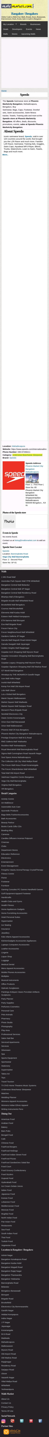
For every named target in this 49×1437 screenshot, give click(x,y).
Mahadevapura (18, 446)
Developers (17, 29)
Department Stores (9, 850)
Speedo (28, 136)
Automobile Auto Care (10, 807)
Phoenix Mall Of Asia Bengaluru (15, 730)
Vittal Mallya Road (9, 1381)
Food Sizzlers (7, 1174)
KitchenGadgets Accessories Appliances (18, 941)
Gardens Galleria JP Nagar (13, 636)
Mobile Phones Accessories (13, 972)
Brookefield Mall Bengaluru (13, 605)
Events (29, 29)
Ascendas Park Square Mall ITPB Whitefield (20, 581)
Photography (6, 1026)
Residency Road (8, 1366)
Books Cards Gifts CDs (11, 826)
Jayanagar (5, 1326)
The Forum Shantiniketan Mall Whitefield (19, 769)
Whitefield (5, 1385)
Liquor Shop (6, 956)
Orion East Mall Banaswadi (13, 722)
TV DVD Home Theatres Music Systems (18, 1085)
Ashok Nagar (7, 1255)
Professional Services (10, 1034)
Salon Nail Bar (7, 1038)
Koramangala (7, 1330)
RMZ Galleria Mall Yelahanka (14, 741)
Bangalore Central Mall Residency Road (18, 593)
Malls (5, 34)
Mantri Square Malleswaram (13, 698)
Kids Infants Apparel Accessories (15, 937)
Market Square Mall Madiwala (14, 702)
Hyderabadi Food (8, 1182)
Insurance (5, 929)
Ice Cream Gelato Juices (12, 1186)
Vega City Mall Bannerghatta (15, 557)
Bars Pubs (5, 1131)
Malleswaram (7, 1346)
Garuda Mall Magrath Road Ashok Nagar (19, 640)
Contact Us (6, 1403)
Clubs (3, 846)
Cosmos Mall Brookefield (12, 608)
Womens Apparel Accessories (14, 1101)
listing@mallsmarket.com (26, 540)
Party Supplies (7, 1003)
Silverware (5, 1050)
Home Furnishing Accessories (14, 913)
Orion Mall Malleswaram (11, 726)
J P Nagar (5, 1322)
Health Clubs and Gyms (11, 901)
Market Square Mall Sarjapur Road (16, 706)
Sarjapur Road (7, 1370)
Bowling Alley (7, 830)
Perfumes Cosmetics (10, 1007)
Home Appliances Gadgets (13, 909)
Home (4, 91)
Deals (5, 29)
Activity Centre (7, 799)
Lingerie (4, 952)
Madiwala (5, 1338)
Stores (14, 34)
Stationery (5, 1066)
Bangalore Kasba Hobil (11, 1263)
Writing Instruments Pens (12, 1109)
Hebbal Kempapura (9, 1314)
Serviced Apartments (10, 1042)
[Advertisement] (24, 63)
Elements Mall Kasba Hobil (13, 612)
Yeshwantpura (7, 1389)
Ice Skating (6, 925)
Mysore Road (7, 1350)
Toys (3, 1077)
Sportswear (6, 1062)
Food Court (6, 1166)
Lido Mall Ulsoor (8, 690)
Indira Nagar (6, 1318)
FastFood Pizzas (8, 1159)
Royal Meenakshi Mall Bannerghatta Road (19, 749)
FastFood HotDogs (9, 1151)
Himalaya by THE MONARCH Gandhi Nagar (20, 674)
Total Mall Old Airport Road (13, 773)
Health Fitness (7, 905)
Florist (4, 878)
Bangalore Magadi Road (11, 1267)
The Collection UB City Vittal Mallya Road (19, 761)
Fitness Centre (7, 874)
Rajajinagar (6, 1362)
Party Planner (7, 999)
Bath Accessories (8, 818)
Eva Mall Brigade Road (11, 624)
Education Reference (10, 854)
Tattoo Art (5, 1074)
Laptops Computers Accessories (15, 945)
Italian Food (6, 1190)
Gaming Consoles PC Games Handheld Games (22, 889)
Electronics (6, 858)
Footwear (5, 881)
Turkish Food (7, 1241)
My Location (9, 24)
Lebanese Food (8, 1202)
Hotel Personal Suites (10, 917)
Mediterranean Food (10, 1206)
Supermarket (7, 1070)
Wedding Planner (8, 1097)
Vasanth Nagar (7, 1377)
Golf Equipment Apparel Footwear (16, 893)
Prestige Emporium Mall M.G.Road (16, 738)
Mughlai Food (7, 1214)
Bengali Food (7, 1135)
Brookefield (6, 1302)
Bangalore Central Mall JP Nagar (15, 589)
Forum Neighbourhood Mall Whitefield (17, 632)
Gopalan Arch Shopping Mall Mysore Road (19, 652)
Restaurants (6, 1225)
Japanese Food (8, 1194)
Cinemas (5, 842)
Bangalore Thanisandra (11, 1275)
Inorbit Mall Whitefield (10, 682)
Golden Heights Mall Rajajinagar (15, 648)
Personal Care (7, 1011)
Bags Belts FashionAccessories (15, 815)
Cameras (5, 834)
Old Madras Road (9, 1358)
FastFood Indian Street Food (13, 1155)
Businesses (35, 24)
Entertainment (7, 862)
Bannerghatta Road (19, 554)
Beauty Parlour (7, 822)
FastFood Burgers (9, 1147)
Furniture (5, 885)
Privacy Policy (7, 1407)
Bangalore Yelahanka (10, 1279)
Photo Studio (7, 1022)
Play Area (5, 1030)
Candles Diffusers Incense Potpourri (17, 838)
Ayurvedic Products (9, 811)
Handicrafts (6, 897)
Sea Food (5, 1229)
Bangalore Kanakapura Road (14, 1259)
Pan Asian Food (8, 1222)
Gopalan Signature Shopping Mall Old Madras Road (24, 667)
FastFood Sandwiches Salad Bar (15, 1162)
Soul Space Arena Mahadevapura (16, 757)
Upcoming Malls (28, 34)
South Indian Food (9, 1233)
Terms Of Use (7, 1411)
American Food (8, 1119)
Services (5, 1046)
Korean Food (7, 1198)
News (38, 29)
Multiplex (5, 976)
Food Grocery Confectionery (13, 1170)
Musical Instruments (10, 980)
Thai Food (5, 1237)
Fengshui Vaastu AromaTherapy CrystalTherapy (22, 870)
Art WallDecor (7, 803)
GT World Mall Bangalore (12, 670)
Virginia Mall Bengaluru (11, 785)
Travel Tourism (7, 1081)
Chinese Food (7, 1143)
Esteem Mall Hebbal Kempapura (15, 616)
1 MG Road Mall (8, 577)
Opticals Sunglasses (10, 988)
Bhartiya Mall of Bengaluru (12, 597)
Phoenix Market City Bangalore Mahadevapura (34, 469)
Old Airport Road (8, 1354)
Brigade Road (7, 1299)
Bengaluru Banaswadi (10, 1291)
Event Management (9, 866)
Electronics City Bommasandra (14, 1306)
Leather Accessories (10, 949)
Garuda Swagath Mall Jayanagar (15, 644)
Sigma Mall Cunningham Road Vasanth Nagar (21, 753)
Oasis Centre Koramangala (13, 718)
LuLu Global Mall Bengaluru (13, 694)
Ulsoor (4, 1373)
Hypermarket (7, 921)
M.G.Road (5, 1334)
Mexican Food (7, 1210)
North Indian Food (9, 1218)
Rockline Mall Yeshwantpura (13, 745)
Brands (23, 24)
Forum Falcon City (9, 628)
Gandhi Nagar (7, 1310)
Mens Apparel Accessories (12, 968)
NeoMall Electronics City (12, 714)
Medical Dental (7, 964)
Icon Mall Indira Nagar (11, 678)
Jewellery (5, 933)
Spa (3, 1054)
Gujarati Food (7, 1178)
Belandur (5, 1287)
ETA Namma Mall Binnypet (13, 620)
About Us (5, 1399)
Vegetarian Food (8, 1245)
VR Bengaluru (7, 789)
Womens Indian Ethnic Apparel (14, 1105)
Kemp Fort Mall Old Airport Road (15, 686)
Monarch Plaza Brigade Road (14, 710)
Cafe (3, 1139)
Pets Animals (7, 1014)
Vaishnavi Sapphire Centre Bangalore (17, 777)
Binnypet (5, 1295)
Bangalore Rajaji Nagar (11, 1271)
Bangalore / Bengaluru (24, 13)
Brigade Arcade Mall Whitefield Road (17, 601)
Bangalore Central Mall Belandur (15, 585)
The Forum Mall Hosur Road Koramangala (19, 765)
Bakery (4, 1127)
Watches (5, 1093)
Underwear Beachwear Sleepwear (27, 455)
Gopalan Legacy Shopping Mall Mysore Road (21, 663)
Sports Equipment (9, 1058)
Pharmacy (5, 1018)
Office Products (8, 984)
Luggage (5, 960)
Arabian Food (7, 1123)
